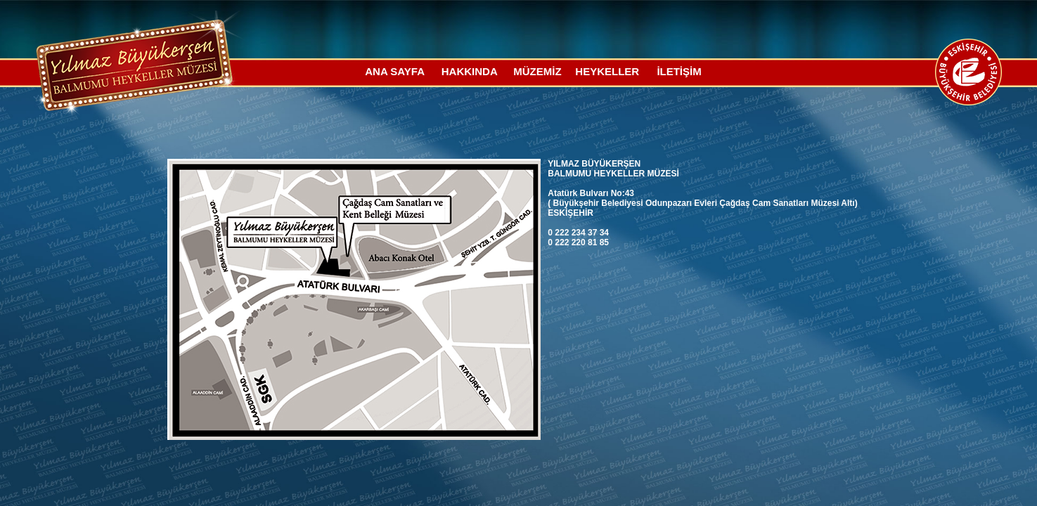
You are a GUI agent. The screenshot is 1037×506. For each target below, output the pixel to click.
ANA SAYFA (395, 71)
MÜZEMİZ (537, 71)
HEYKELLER (607, 71)
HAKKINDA (470, 71)
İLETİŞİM (679, 71)
